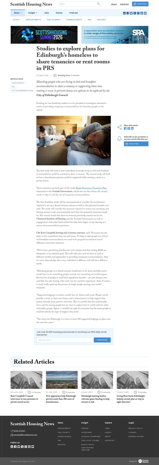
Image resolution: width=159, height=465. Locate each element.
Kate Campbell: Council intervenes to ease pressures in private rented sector (24, 399)
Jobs (46, 13)
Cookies (132, 432)
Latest (16, 19)
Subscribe (102, 340)
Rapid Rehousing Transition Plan (91, 188)
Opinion (84, 428)
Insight (32, 13)
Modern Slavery (136, 436)
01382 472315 (19, 431)
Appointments (33, 19)
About (114, 4)
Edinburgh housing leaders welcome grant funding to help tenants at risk (95, 399)
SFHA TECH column (90, 440)
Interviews (86, 432)
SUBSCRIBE (140, 4)
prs (13, 87)
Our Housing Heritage (87, 449)
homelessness (18, 83)
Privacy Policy (136, 428)
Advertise (124, 4)
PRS (90, 19)
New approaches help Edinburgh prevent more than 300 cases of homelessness (61, 399)
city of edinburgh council (23, 91)
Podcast (73, 13)
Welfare (101, 19)
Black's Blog (87, 445)
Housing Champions (90, 436)
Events (59, 13)
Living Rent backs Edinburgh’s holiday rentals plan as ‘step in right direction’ (131, 399)
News (17, 13)
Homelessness (74, 19)
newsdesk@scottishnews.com (25, 435)
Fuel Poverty (54, 19)
